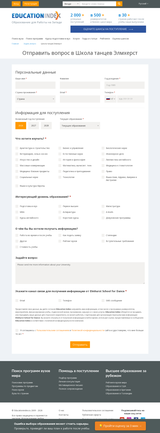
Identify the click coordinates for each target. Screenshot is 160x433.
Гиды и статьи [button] (89, 38)
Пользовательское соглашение (97, 410)
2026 (20, 125)
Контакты (63, 414)
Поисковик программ (22, 382)
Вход (16, 3)
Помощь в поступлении (79, 370)
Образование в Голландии (119, 393)
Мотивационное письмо (71, 385)
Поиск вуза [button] (17, 38)
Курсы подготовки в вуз (57, 38)
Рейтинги (105, 38)
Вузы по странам (20, 393)
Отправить (80, 344)
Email (63, 92)
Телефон (109, 92)
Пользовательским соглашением (52, 330)
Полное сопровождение (71, 388)
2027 (33, 125)
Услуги (76, 38)
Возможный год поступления (29, 119)
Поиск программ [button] (34, 38)
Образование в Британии (118, 389)
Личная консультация (69, 381)
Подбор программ (68, 377)
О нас (61, 410)
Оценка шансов (120, 38)
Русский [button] (143, 3)
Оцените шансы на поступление (108, 29)
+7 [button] (110, 99)
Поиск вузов (18, 389)
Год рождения (112, 78)
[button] (71, 3)
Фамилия (64, 78)
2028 (46, 125)
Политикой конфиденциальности (87, 330)
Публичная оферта (91, 414)
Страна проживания (26, 92)
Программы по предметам (25, 386)
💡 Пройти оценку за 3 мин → (120, 426)
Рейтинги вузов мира (116, 382)
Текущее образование (72, 119)
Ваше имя (21, 78)
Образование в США (116, 386)
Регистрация (30, 3)
